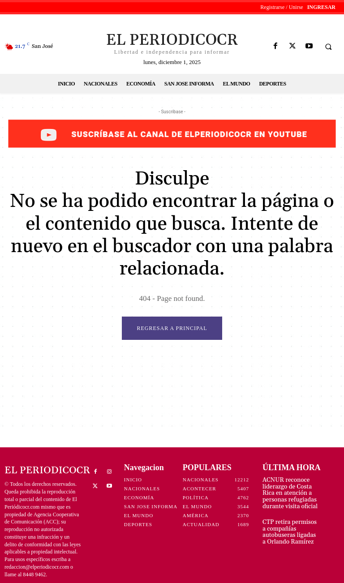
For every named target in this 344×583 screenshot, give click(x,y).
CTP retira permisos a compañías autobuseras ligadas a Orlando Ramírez (289, 528)
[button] (328, 46)
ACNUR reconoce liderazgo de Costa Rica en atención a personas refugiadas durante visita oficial (290, 492)
